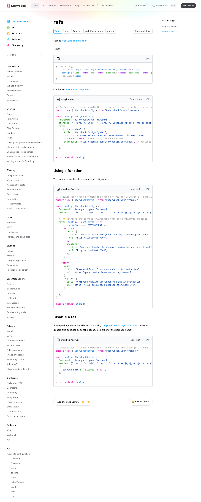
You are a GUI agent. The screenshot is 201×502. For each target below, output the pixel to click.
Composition (13, 265)
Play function (13, 128)
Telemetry (12, 392)
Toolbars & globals (16, 312)
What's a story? (15, 85)
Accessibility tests (16, 184)
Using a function (69, 170)
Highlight (11, 298)
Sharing (11, 245)
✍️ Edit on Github (140, 401)
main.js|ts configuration (24, 453)
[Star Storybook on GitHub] (141, 5)
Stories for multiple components (23, 156)
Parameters (12, 118)
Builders (11, 425)
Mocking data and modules (24, 147)
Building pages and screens (21, 151)
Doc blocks (12, 232)
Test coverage (14, 203)
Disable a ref (66, 317)
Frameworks (24, 81)
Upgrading (12, 387)
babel (13, 477)
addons (14, 472)
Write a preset (14, 345)
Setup (10, 95)
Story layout (13, 406)
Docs (35, 5)
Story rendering (14, 402)
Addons (52, 5)
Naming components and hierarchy (24, 142)
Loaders (11, 133)
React (58, 31)
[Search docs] (164, 5)
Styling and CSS (15, 383)
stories (14, 468)
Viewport (11, 317)
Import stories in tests (24, 208)
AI (43, 5)
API (11, 27)
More (111, 31)
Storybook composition (78, 89)
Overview (15, 458)
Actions (10, 284)
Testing (11, 170)
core (13, 491)
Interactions (13, 302)
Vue (67, 31)
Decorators (12, 123)
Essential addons (16, 278)
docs (13, 496)
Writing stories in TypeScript (21, 161)
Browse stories (14, 90)
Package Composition (17, 269)
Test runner (13, 194)
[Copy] (147, 58)
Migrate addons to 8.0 (18, 368)
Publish (10, 251)
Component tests (15, 175)
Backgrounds (13, 288)
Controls (11, 293)
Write (9, 335)
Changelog (15, 45)
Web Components (94, 31)
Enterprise (109, 5)
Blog (76, 5)
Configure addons (16, 340)
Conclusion (12, 99)
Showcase (65, 5)
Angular (77, 31)
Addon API (12, 364)
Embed (10, 255)
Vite (9, 430)
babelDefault (17, 482)
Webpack (11, 435)
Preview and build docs (18, 236)
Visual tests (13, 180)
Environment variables (18, 416)
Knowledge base (15, 359)
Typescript (136, 99)
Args (9, 114)
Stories (11, 108)
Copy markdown (143, 31)
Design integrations (16, 260)
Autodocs (11, 222)
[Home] (16, 5)
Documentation (18, 21)
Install (10, 76)
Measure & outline (16, 307)
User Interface (24, 411)
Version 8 (24, 54)
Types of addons (15, 354)
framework (16, 463)
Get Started (13, 66)
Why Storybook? (15, 71)
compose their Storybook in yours (120, 325)
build (13, 486)
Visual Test (90, 5)
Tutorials (14, 33)
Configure (12, 377)
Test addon (12, 199)
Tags (9, 137)
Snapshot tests (24, 189)
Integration (24, 397)
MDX (9, 227)
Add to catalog (14, 350)
